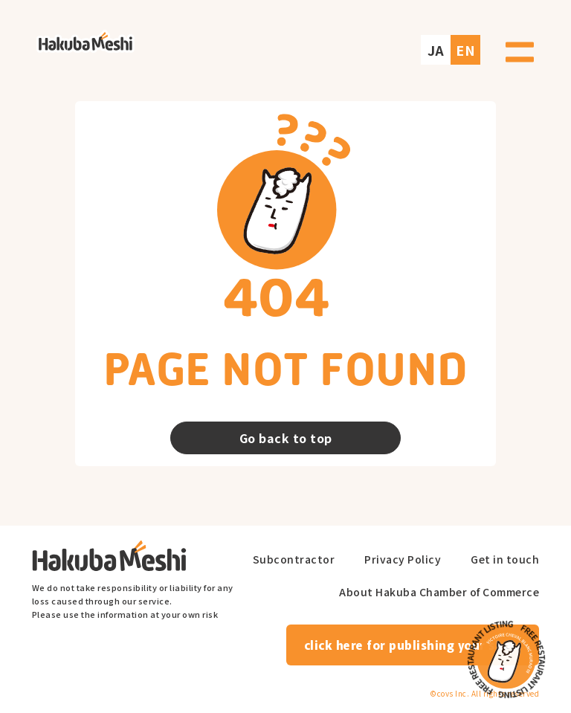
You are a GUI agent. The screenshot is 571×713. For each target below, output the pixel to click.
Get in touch (505, 559)
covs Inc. (453, 693)
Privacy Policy (402, 559)
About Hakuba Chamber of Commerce (439, 592)
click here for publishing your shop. (413, 645)
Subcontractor (294, 559)
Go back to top (285, 438)
